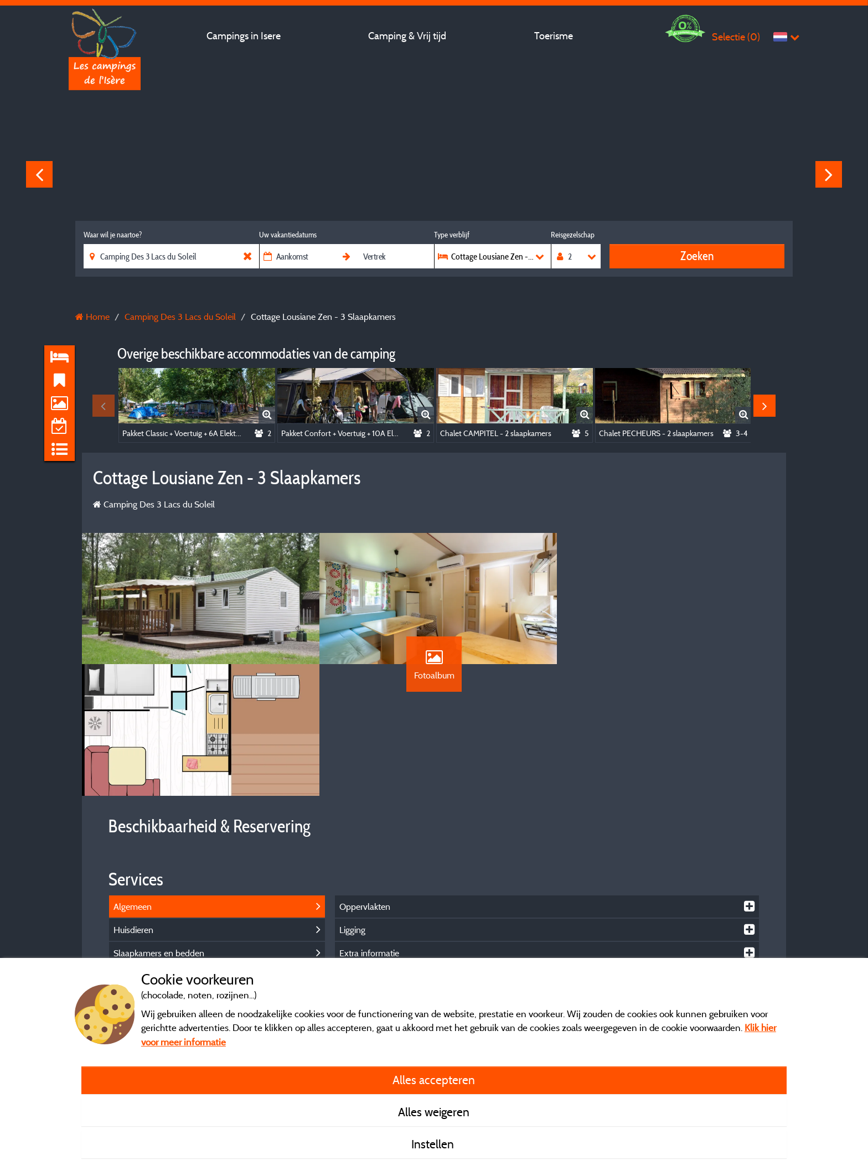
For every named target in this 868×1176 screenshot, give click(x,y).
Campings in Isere (243, 35)
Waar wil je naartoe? (113, 235)
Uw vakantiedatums (288, 235)
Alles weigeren (433, 1112)
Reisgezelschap (573, 235)
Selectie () (736, 36)
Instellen (434, 1144)
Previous (39, 174)
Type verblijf (451, 235)
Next (828, 174)
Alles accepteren (433, 1080)
